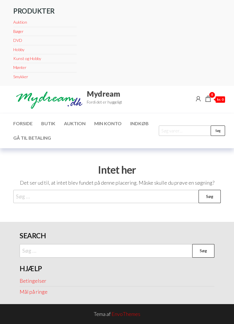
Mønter (20, 67)
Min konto (108, 123)
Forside (23, 123)
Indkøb (139, 123)
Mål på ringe (34, 292)
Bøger (18, 31)
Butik (48, 123)
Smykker (20, 76)
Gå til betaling (32, 138)
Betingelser (33, 281)
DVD (17, 40)
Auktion (20, 22)
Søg (217, 130)
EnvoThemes (126, 314)
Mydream (103, 93)
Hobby (18, 49)
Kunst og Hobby (27, 58)
